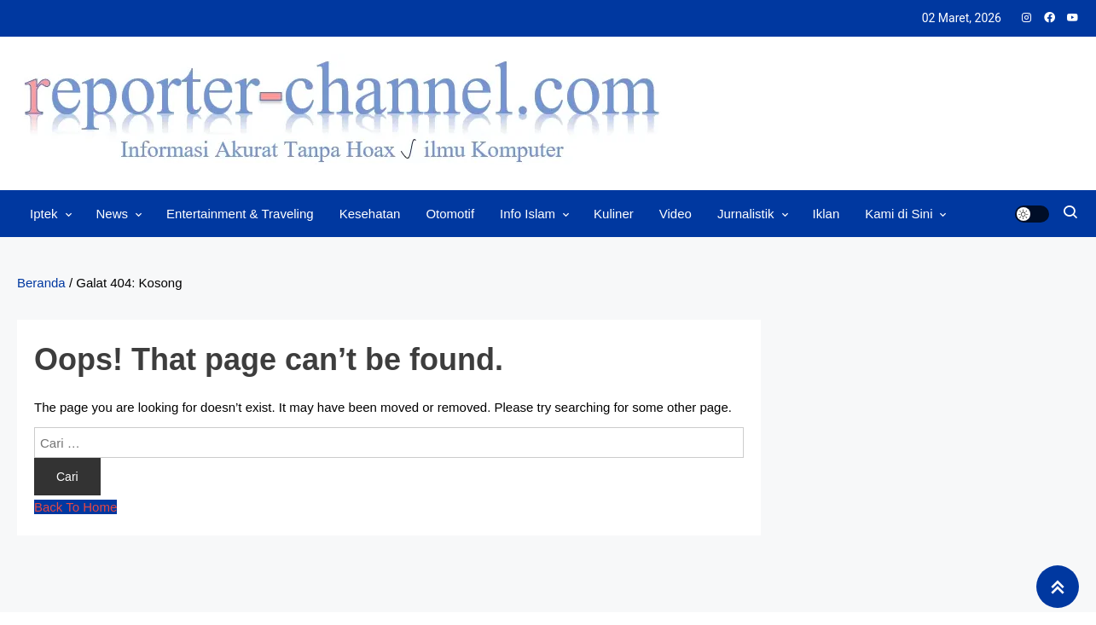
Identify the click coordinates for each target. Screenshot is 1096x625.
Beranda (41, 282)
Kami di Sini (898, 213)
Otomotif (450, 213)
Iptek (44, 213)
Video (675, 213)
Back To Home (75, 507)
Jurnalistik (745, 213)
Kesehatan (370, 213)
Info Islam (527, 213)
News (112, 213)
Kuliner (614, 213)
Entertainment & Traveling (240, 213)
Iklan (826, 213)
